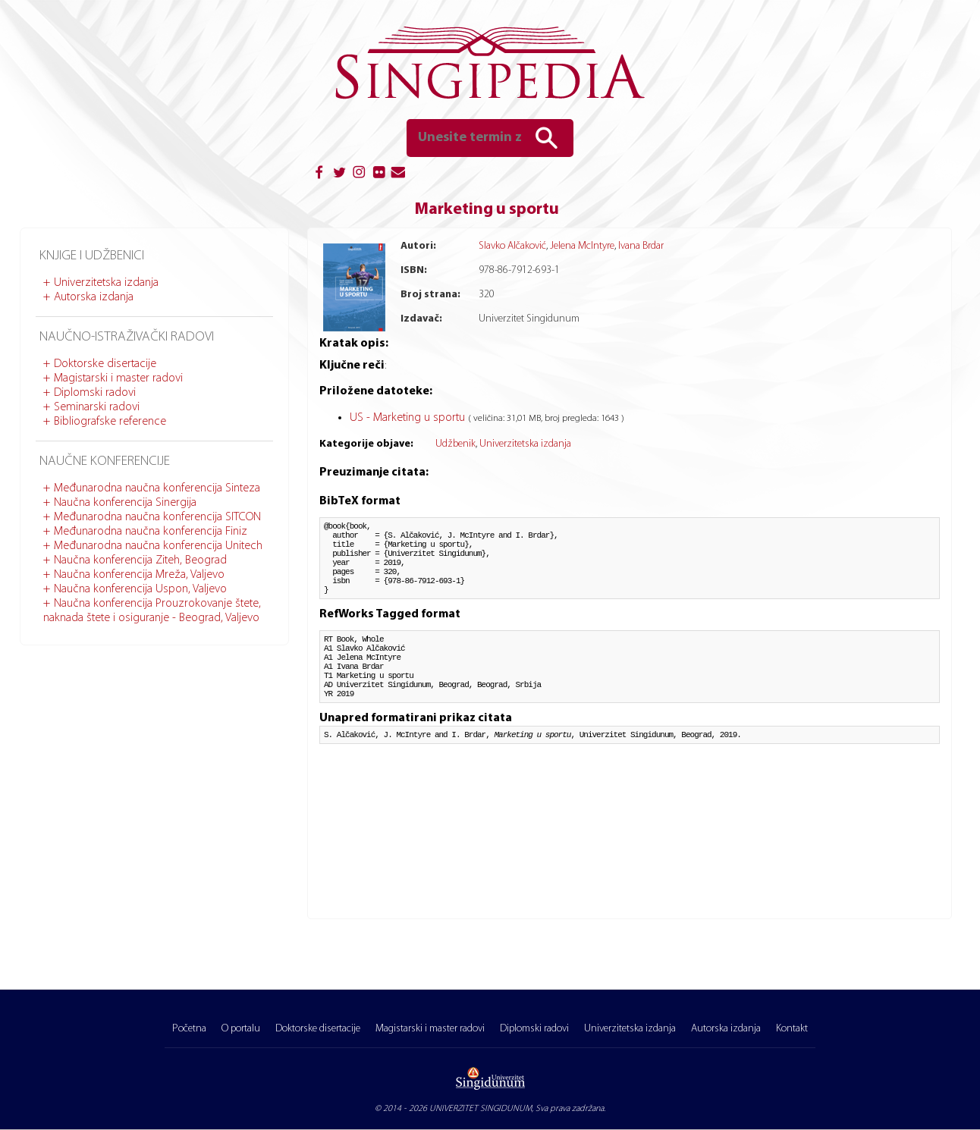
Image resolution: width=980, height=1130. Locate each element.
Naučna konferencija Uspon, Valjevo (140, 589)
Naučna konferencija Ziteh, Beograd (140, 560)
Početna (189, 1028)
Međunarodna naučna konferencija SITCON (157, 517)
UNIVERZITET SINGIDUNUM (480, 1108)
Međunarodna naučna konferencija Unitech (158, 546)
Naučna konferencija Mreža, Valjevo (139, 575)
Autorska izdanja (93, 297)
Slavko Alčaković (512, 246)
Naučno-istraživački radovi (126, 337)
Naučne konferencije (104, 461)
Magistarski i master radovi (118, 378)
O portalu (240, 1028)
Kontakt (792, 1028)
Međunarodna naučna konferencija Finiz (150, 532)
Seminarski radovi (97, 407)
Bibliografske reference (110, 422)
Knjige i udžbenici (91, 256)
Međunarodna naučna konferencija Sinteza (157, 488)
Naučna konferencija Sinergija (125, 503)
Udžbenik (455, 444)
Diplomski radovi (95, 393)
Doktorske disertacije (105, 364)
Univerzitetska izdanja (106, 283)
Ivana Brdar (641, 246)
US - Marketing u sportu (409, 418)
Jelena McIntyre (582, 246)
